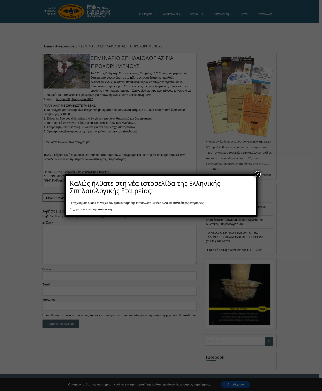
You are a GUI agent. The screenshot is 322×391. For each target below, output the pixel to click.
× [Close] (257, 174)
